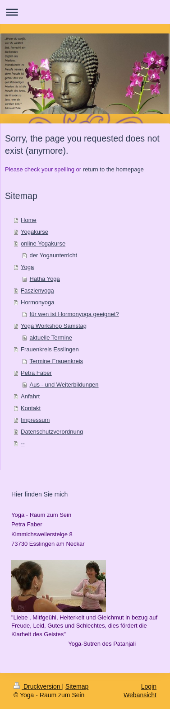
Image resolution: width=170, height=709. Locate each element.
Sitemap (76, 686)
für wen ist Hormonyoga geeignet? (74, 314)
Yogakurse (34, 231)
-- (23, 443)
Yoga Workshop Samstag (54, 325)
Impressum (35, 419)
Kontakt (31, 408)
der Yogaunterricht (54, 255)
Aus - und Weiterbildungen (64, 384)
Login (148, 686)
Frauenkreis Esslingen (50, 349)
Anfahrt (30, 396)
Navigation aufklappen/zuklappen (85, 12)
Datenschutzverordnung (52, 431)
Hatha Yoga (45, 278)
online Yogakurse (43, 243)
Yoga (27, 267)
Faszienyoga (37, 290)
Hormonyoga (37, 302)
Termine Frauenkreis (56, 361)
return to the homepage (113, 169)
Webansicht (140, 695)
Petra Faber (36, 372)
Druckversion (38, 686)
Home (29, 220)
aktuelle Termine (51, 337)
